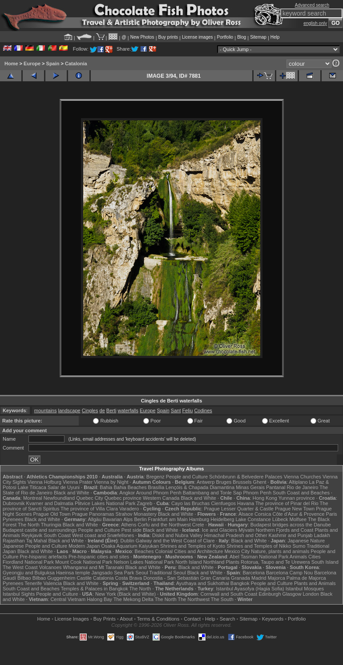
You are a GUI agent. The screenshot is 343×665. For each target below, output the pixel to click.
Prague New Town (295, 508)
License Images (72, 618)
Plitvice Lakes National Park (105, 503)
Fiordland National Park (28, 562)
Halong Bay (99, 599)
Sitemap (258, 37)
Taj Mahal (36, 540)
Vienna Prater (78, 482)
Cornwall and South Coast (229, 594)
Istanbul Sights (19, 594)
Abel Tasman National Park (259, 556)
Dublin (127, 540)
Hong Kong (265, 498)
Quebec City (89, 498)
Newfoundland (59, 498)
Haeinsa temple (73, 572)
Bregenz (155, 476)
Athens (128, 524)
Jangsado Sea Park (112, 572)
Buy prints (168, 37)
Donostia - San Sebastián (171, 578)
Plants (232, 562)
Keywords (272, 618)
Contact (192, 618)
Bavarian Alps (118, 519)
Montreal (32, 498)
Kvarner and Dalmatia (49, 503)
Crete (198, 524)
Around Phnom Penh (159, 492)
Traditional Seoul (167, 572)
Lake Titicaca (32, 487)
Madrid (258, 578)
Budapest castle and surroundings (40, 530)
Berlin (140, 519)
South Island (325, 562)
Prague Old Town (52, 514)
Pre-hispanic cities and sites (99, 556)
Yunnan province (296, 498)
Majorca (276, 578)
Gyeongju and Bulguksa (29, 572)
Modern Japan (84, 546)
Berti (111, 410)
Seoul (141, 572)
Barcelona (253, 572)
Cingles (90, 410)
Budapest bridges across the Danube (290, 524)
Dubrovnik (14, 503)
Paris (331, 514)
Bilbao (24, 578)
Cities (314, 556)
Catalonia (76, 63)
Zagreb (144, 503)
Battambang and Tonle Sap (212, 492)
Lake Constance (253, 519)
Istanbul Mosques (305, 588)
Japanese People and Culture (35, 546)
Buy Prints (104, 618)
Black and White (71, 492)
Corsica (262, 514)
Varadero (129, 508)
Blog (241, 37)
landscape (69, 410)
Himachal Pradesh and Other (235, 535)
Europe (32, 63)
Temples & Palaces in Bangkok (94, 588)
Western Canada (161, 498)
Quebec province (123, 498)
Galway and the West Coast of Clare (175, 540)
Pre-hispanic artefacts (43, 556)
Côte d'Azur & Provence (298, 514)
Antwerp (205, 482)
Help (275, 37)
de (102, 410)
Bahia (106, 487)
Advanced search (312, 5)
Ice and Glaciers (219, 530)
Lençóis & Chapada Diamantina (199, 487)
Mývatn (246, 530)
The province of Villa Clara (89, 508)
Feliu (187, 410)
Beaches (144, 551)
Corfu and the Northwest (164, 524)
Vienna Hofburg (44, 482)
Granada (240, 578)
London (311, 594)
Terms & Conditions (158, 618)
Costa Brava (128, 578)
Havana (245, 503)
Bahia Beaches (130, 487)
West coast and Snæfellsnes (103, 535)
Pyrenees (13, 519)
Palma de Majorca (306, 578)
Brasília (156, 487)
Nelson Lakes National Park (143, 562)
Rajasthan (14, 540)
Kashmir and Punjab (291, 535)
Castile (84, 578)
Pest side (131, 530)
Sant (176, 410)
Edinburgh (269, 594)
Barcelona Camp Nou (289, 572)
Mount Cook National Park (83, 562)
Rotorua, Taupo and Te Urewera (275, 562)
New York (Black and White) (125, 594)
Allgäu (94, 519)
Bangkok (240, 583)
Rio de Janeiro (302, 487)
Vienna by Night (111, 482)
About (126, 618)
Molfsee (298, 519)
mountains (45, 410)
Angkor (127, 492)
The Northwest (194, 599)
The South (222, 599)
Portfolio (225, 37)
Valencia (53, 583)
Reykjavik (31, 535)
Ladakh (322, 535)
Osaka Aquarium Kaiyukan (130, 546)
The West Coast (20, 567)
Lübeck (280, 519)
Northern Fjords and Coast (285, 530)
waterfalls (128, 410)
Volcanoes (50, 567)
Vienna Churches (302, 476)
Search (227, 618)
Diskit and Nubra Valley (177, 535)
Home (11, 63)
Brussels (242, 482)
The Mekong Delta (133, 599)
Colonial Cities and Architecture (189, 551)
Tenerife (33, 583)
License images (197, 37)
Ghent (259, 482)
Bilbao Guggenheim (54, 578)
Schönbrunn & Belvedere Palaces (245, 476)
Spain (53, 63)
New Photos (142, 37)
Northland (214, 562)
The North (29, 524)
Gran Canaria (215, 578)
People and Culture (187, 476)
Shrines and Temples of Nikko (258, 546)
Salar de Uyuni (64, 487)
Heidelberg (222, 519)
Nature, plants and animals (280, 551)
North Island (188, 562)
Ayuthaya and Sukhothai (202, 583)
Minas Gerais (250, 487)
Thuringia (51, 524)
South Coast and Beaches (301, 492)
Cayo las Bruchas (190, 503)
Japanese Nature (306, 540)
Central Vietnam (67, 599)
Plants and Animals (315, 583)
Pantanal (275, 487)
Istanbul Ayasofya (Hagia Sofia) (250, 588)
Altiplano (298, 482)
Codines (203, 410)
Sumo (299, 546)
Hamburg (199, 519)
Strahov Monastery (136, 514)
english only (315, 23)
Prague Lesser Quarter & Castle (239, 508)
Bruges (223, 482)
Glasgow (292, 594)
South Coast (57, 535)
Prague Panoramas (93, 514)
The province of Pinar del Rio (287, 503)
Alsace (245, 514)
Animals (298, 556)
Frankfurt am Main (168, 519)
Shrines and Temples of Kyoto (192, 546)
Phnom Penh (257, 492)
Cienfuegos (223, 503)
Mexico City (237, 551)
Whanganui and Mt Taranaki (93, 567)
